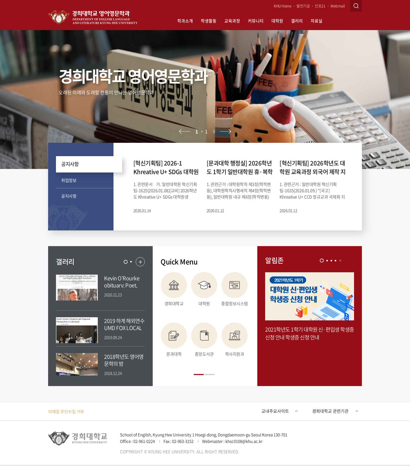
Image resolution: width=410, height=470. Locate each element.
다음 (225, 131)
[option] (205, 99)
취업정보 (68, 180)
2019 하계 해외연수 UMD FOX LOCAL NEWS (124, 328)
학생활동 (209, 21)
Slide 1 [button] (126, 262)
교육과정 (232, 21)
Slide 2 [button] (131, 262)
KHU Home (282, 5)
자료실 (316, 21)
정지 (214, 131)
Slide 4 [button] (335, 260)
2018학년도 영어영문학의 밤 (124, 360)
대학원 (277, 21)
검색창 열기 (356, 6)
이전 (184, 131)
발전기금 (303, 5)
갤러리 (297, 21)
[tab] (126, 262)
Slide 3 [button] (331, 260)
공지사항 (69, 164)
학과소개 (185, 21)
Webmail (338, 5)
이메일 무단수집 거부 (66, 411)
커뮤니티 (256, 21)
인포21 (320, 5)
